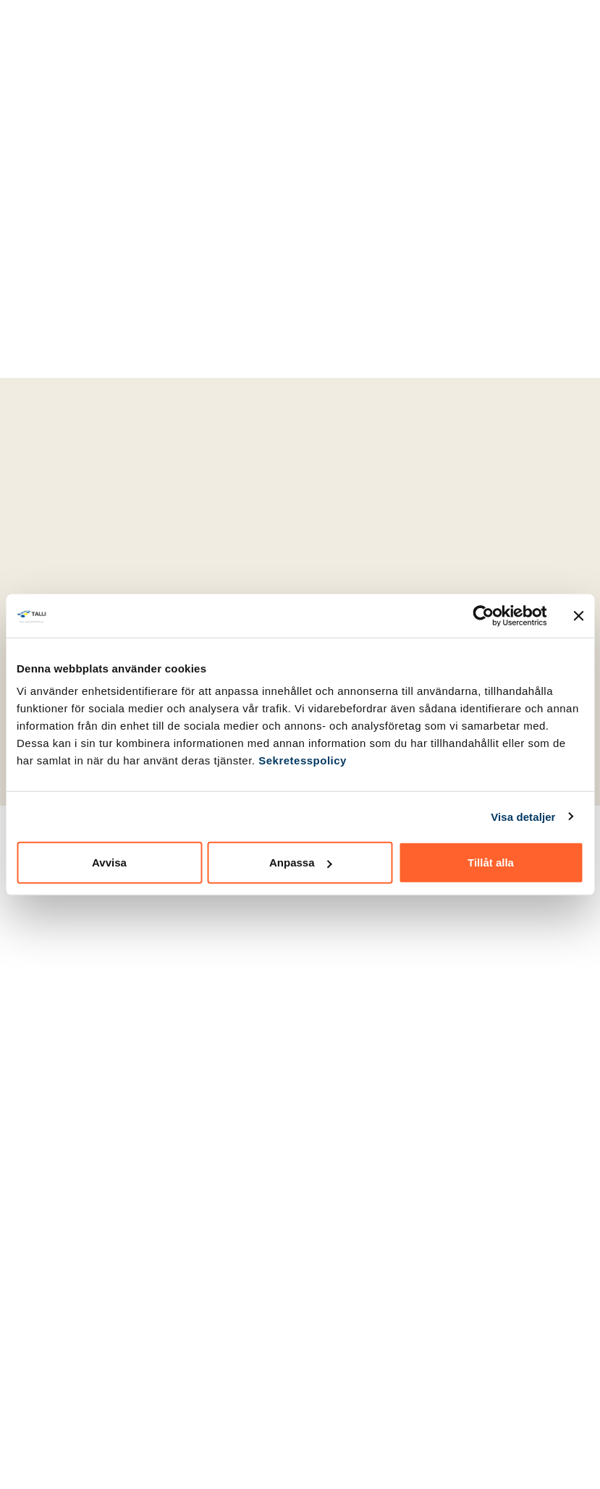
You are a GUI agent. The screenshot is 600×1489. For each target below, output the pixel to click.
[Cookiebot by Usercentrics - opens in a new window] (483, 615)
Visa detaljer (523, 816)
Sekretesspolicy (302, 760)
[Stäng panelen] (578, 615)
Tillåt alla (491, 862)
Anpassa (300, 862)
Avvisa (109, 862)
